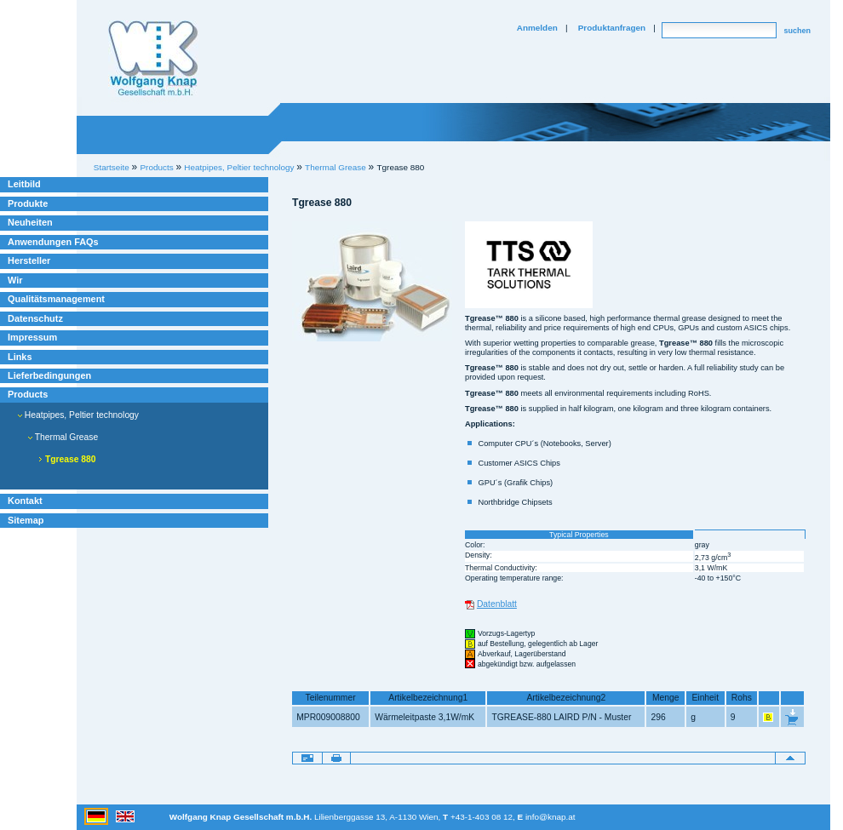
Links (20, 357)
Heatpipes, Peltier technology (78, 415)
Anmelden (537, 27)
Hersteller (29, 260)
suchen (797, 30)
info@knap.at (550, 816)
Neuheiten (30, 222)
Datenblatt (497, 604)
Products (28, 394)
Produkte (28, 203)
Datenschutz (35, 318)
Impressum (32, 337)
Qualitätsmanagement (56, 299)
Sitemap (25, 520)
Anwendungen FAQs (53, 242)
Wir (15, 280)
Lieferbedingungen (49, 375)
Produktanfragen (611, 27)
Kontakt (25, 500)
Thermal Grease (335, 167)
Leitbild (24, 184)
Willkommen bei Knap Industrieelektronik (153, 58)
